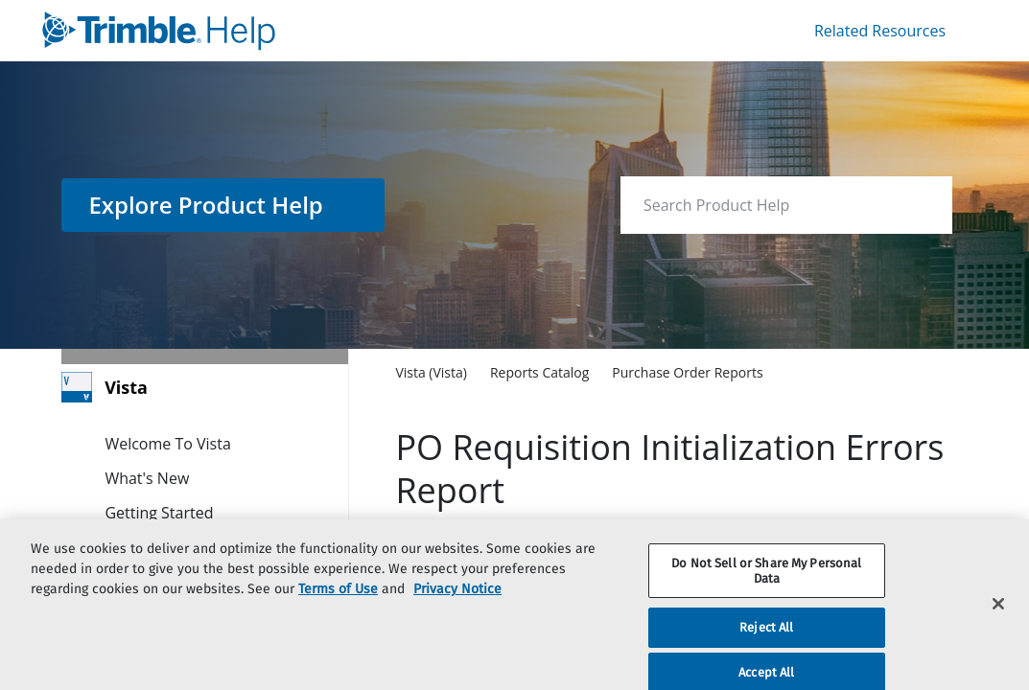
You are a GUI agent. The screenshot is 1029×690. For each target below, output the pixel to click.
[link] (274, 30)
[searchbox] (917, 205)
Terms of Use (338, 608)
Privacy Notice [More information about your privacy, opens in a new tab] (457, 608)
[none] (899, 372)
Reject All (766, 647)
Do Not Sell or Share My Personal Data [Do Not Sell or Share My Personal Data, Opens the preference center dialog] (766, 590)
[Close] (998, 624)
